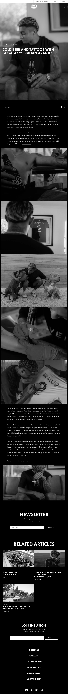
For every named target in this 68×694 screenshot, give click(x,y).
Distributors (34, 673)
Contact (34, 650)
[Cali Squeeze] (63, 1)
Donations (34, 667)
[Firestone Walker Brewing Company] (42, 1)
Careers (34, 655)
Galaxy (14, 136)
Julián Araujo (26, 144)
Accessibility (34, 679)
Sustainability (33, 661)
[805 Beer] (55, 1)
